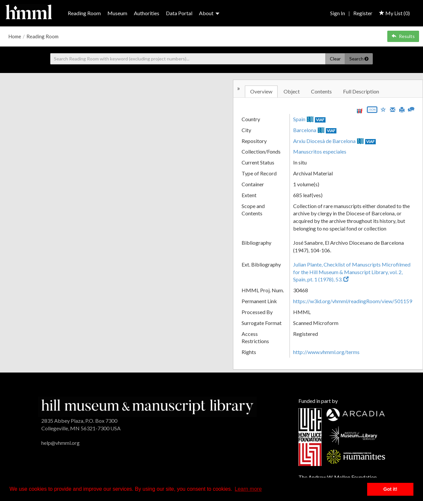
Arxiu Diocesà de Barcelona (324, 141)
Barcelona (304, 130)
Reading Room (84, 13)
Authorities (146, 13)
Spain (299, 119)
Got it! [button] (390, 489)
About (209, 13)
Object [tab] (292, 91)
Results (403, 36)
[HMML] (147, 406)
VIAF (320, 119)
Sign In (337, 13)
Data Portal (179, 13)
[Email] (392, 109)
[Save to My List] (383, 109)
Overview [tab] (261, 91)
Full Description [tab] (361, 91)
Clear (335, 58)
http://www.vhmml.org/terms (326, 352)
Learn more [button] (248, 489)
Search (358, 58)
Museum (117, 13)
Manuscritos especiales (319, 151)
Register (362, 13)
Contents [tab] (321, 91)
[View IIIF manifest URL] (359, 111)
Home (14, 36)
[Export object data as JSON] (372, 111)
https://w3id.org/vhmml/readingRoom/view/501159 (352, 301)
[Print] (401, 109)
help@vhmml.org (60, 443)
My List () (394, 13)
